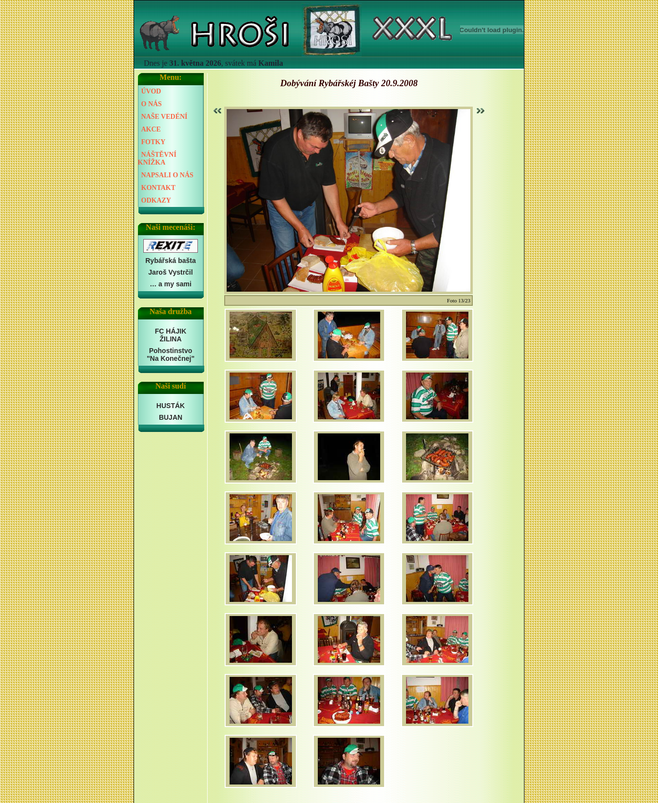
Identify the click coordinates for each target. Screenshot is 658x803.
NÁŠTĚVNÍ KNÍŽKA (157, 158)
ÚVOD (151, 91)
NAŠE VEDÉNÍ (164, 116)
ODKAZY (156, 200)
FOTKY (153, 142)
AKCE (151, 129)
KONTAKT (158, 187)
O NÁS (151, 104)
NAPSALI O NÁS (167, 175)
